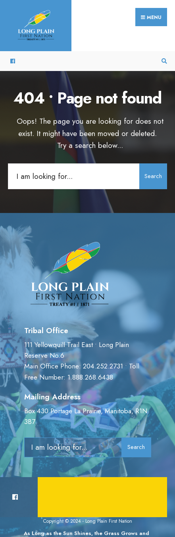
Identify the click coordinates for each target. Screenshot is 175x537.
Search (153, 176)
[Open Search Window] (163, 61)
